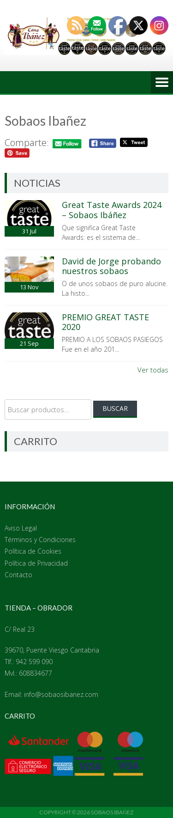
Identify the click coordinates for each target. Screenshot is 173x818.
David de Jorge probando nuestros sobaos (111, 266)
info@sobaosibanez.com (61, 694)
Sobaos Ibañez (112, 812)
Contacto (18, 574)
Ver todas (152, 369)
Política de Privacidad (36, 563)
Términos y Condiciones (40, 539)
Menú (162, 82)
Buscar (115, 408)
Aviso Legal (21, 528)
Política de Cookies (33, 551)
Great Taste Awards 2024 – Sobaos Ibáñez (111, 209)
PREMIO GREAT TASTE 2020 (105, 322)
